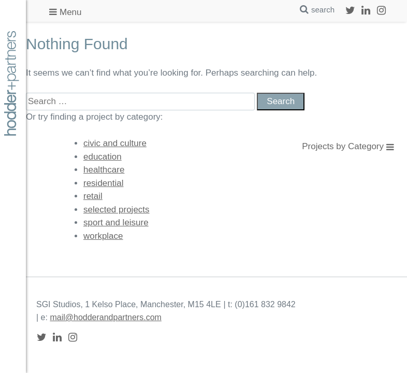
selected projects (116, 209)
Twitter (350, 10)
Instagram (381, 10)
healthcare (103, 170)
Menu (71, 12)
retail (93, 196)
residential (103, 183)
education (102, 157)
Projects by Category (343, 146)
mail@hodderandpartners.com (105, 317)
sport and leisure (116, 222)
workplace (103, 236)
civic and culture (115, 143)
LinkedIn (365, 10)
